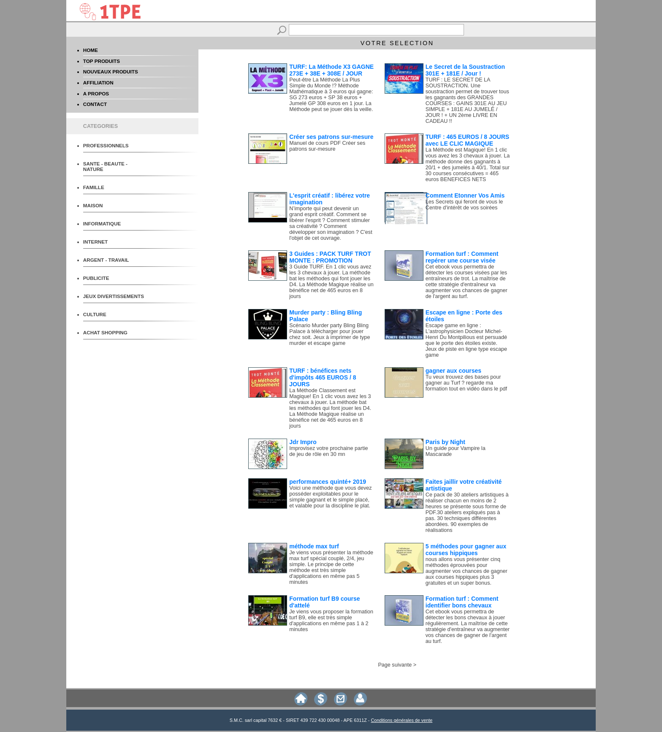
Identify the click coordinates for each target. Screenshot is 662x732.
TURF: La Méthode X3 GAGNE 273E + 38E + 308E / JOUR (331, 70)
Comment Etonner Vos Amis (465, 195)
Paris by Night (445, 442)
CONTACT (95, 104)
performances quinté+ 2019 (327, 481)
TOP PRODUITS (101, 61)
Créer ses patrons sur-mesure (331, 136)
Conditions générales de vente (401, 720)
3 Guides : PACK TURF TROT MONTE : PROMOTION (330, 257)
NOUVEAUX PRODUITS (110, 71)
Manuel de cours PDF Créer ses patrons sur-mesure (327, 146)
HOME (90, 50)
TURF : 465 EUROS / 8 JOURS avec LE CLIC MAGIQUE (467, 140)
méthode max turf (314, 546)
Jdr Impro (303, 442)
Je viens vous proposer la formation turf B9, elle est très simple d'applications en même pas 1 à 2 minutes (331, 620)
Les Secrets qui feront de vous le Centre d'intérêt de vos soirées (464, 205)
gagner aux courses (453, 370)
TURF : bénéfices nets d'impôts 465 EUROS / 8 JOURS (322, 377)
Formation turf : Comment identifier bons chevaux (462, 602)
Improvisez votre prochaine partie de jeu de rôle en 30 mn (328, 451)
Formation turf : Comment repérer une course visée (462, 257)
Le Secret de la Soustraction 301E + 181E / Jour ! (465, 70)
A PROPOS (96, 93)
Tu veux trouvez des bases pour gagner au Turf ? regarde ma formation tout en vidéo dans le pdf (466, 383)
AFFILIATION (98, 82)
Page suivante (395, 665)
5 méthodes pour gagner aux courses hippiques (466, 549)
